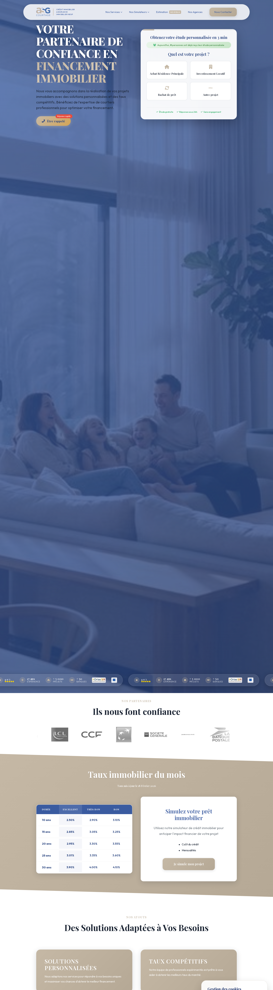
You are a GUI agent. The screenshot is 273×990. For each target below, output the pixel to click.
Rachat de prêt (167, 91)
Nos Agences (195, 12)
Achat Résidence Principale (167, 70)
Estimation (168, 12)
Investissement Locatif (210, 70)
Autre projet (210, 91)
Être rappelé (56, 119)
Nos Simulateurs (139, 12)
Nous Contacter (223, 12)
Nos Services (114, 12)
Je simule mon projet (189, 864)
